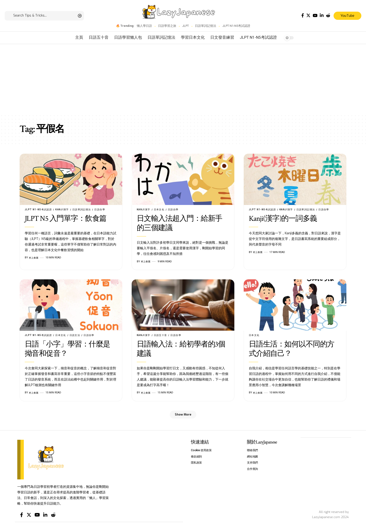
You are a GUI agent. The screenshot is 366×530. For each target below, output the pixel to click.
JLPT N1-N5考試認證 (236, 26)
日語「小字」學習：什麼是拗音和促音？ (67, 349)
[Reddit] (328, 15)
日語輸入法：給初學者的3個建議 (181, 349)
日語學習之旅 (167, 26)
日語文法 (79, 335)
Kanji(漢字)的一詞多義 (283, 219)
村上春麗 (34, 258)
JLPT (185, 26)
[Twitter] (308, 15)
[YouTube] (315, 15)
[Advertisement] (183, 79)
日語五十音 (162, 335)
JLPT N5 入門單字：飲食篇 (65, 219)
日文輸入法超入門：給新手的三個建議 (179, 223)
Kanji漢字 (65, 209)
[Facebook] (302, 15)
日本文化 (161, 209)
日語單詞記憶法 (205, 26)
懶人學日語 (144, 26)
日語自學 (106, 209)
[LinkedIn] (322, 15)
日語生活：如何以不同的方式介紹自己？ (291, 349)
